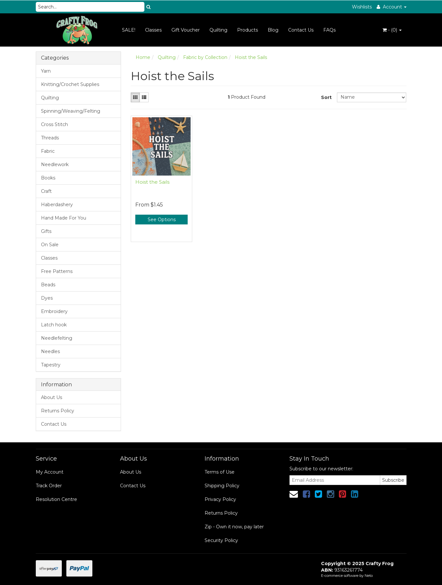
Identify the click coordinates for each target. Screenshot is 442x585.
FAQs (329, 30)
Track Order (49, 486)
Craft (46, 191)
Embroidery (54, 311)
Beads (48, 285)
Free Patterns (57, 271)
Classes (153, 30)
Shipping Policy (222, 486)
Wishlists (362, 7)
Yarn (46, 71)
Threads (50, 138)
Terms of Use (219, 472)
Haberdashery (57, 204)
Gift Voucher (185, 30)
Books (48, 178)
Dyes (47, 298)
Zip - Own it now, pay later (234, 527)
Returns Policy (57, 411)
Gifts (46, 231)
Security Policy (221, 540)
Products (247, 30)
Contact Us (301, 30)
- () (392, 30)
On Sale (50, 245)
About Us (51, 397)
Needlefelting (56, 338)
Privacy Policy (220, 499)
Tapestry (50, 365)
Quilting (218, 30)
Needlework (55, 164)
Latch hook (54, 325)
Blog (273, 30)
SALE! (128, 30)
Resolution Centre (56, 499)
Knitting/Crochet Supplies (70, 84)
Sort (326, 97)
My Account (49, 472)
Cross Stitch (54, 124)
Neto (369, 575)
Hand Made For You (63, 218)
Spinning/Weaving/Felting (70, 111)
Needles (50, 351)
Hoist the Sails (152, 182)
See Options (162, 219)
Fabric (48, 151)
